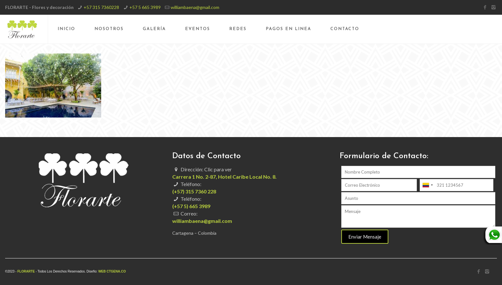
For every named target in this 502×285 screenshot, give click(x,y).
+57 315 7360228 (101, 7)
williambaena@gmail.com (195, 7)
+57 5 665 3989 (145, 7)
